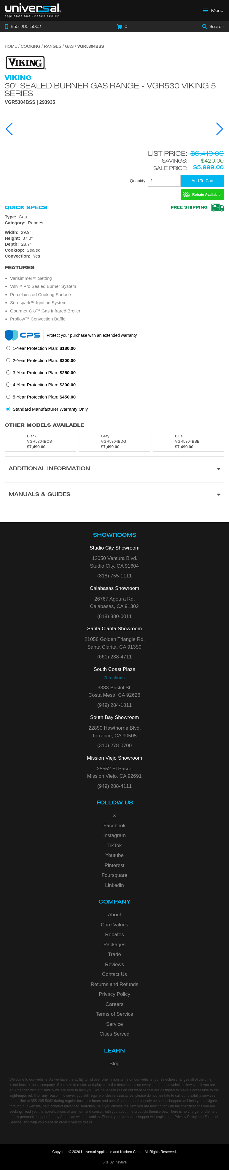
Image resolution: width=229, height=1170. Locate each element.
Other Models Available (44, 425)
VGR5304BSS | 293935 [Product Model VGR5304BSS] (30, 102)
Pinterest (114, 865)
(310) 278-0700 (114, 745)
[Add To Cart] (202, 181)
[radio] (41, 350)
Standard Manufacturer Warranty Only (50, 409)
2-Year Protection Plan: (44, 360)
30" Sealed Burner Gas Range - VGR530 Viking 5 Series (110, 89)
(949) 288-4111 (114, 786)
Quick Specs (26, 207)
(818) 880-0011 (114, 616)
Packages (115, 944)
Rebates (114, 934)
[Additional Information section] (114, 469)
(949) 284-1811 (114, 705)
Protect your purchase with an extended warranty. (92, 335)
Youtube (114, 855)
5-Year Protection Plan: (44, 396)
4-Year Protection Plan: (44, 384)
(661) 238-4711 (114, 657)
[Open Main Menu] (213, 10)
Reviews (114, 964)
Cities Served (114, 1034)
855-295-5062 (42, 1101)
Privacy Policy (114, 994)
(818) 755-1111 (114, 576)
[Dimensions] (114, 238)
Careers (114, 1004)
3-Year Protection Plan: (44, 372)
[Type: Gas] (114, 217)
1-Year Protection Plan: (44, 348)
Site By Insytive (114, 1162)
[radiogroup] (114, 380)
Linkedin (114, 885)
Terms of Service (114, 1014)
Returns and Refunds (115, 984)
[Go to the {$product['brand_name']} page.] (25, 62)
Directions (114, 677)
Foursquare (115, 875)
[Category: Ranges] (114, 222)
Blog (114, 1063)
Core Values (114, 925)
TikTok (114, 845)
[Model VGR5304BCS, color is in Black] (40, 441)
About (114, 914)
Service (114, 1024)
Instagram (114, 835)
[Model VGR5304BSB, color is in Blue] (188, 441)
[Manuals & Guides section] (114, 495)
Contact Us (114, 974)
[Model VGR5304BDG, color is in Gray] (114, 441)
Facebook (115, 825)
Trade (114, 954)
